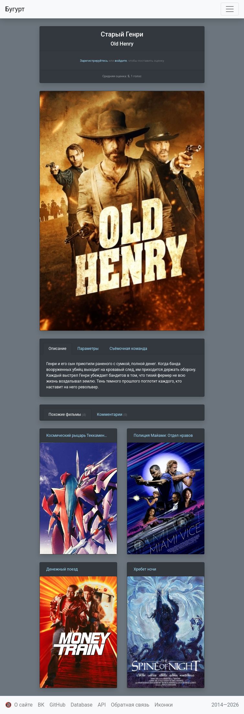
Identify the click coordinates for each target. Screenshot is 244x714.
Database (82, 705)
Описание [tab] (57, 348)
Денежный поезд (62, 569)
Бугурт (15, 9)
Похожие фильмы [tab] (67, 414)
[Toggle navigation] (230, 9)
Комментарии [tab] (112, 414)
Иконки (164, 705)
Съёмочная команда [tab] (128, 348)
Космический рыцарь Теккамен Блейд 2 (75, 435)
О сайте (23, 705)
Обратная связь (130, 705)
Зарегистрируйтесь (94, 60)
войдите (121, 60)
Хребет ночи (145, 569)
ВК (41, 705)
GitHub (57, 705)
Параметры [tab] (87, 348)
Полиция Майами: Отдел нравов (163, 435)
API (102, 705)
